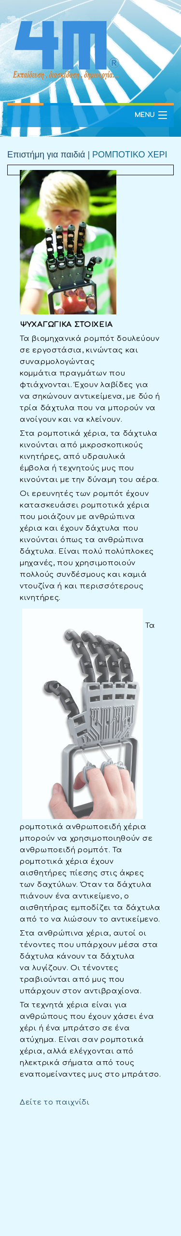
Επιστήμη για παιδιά (46, 154)
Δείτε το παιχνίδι (55, 1102)
